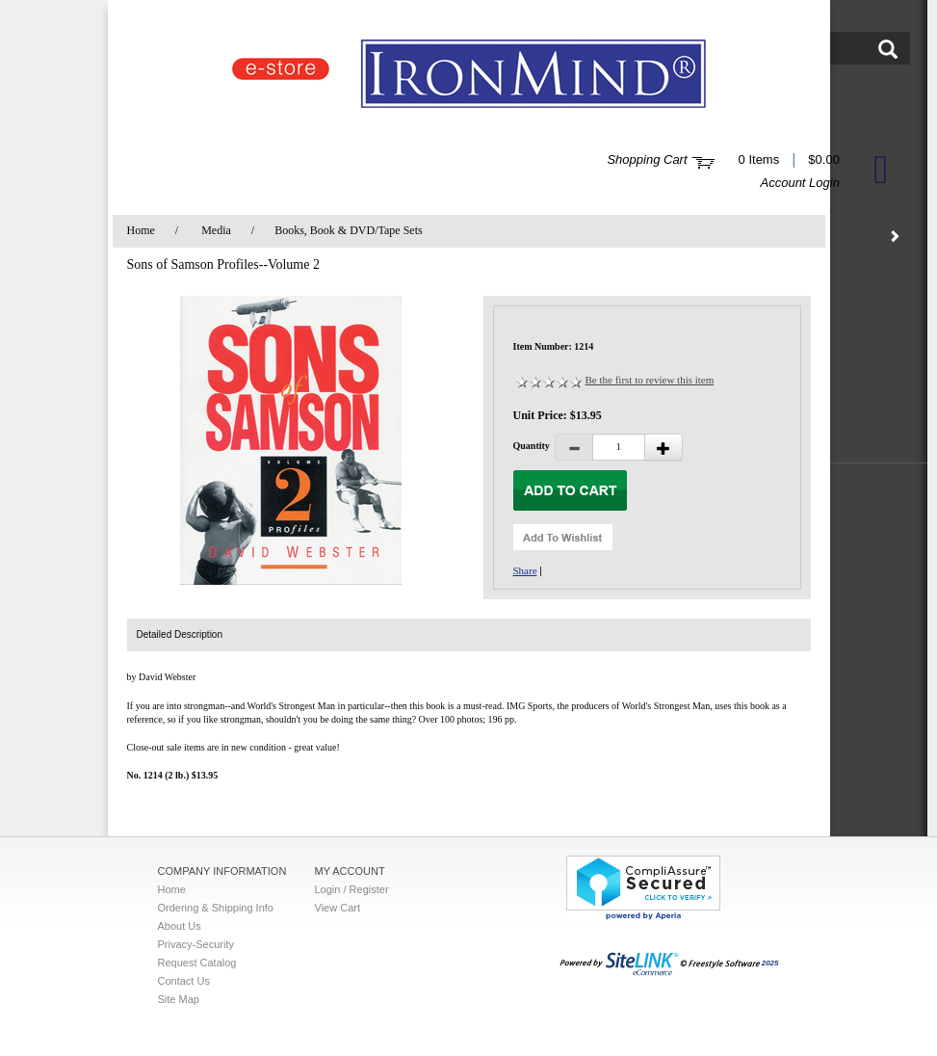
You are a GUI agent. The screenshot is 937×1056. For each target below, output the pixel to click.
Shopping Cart (647, 159)
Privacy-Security (196, 944)
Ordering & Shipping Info (215, 907)
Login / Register (352, 889)
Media (216, 230)
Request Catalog (197, 962)
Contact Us (184, 981)
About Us (179, 926)
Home (141, 230)
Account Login (800, 182)
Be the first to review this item (650, 379)
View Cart (337, 907)
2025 (669, 963)
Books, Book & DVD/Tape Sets (348, 230)
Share (525, 570)
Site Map (178, 999)
